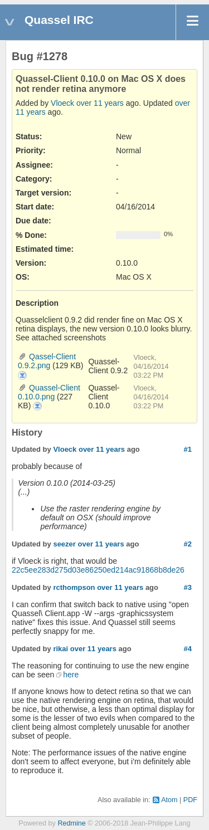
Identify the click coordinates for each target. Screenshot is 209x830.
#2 (188, 544)
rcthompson (74, 587)
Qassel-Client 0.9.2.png (47, 361)
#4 (188, 649)
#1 (188, 449)
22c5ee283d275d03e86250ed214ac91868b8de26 (98, 569)
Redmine (71, 823)
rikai (60, 649)
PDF (190, 800)
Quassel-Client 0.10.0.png (49, 392)
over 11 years (100, 103)
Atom (169, 800)
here (71, 674)
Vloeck (62, 103)
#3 (188, 587)
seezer (64, 544)
